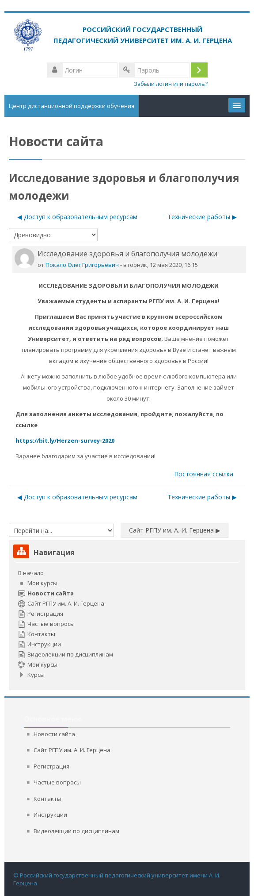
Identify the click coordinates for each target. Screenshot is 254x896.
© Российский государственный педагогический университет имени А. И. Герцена (116, 879)
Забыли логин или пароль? (171, 84)
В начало (31, 573)
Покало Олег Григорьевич (82, 265)
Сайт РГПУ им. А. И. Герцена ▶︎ (174, 530)
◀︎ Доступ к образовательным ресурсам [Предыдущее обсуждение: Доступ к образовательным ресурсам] (77, 216)
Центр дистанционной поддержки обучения (71, 106)
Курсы (36, 675)
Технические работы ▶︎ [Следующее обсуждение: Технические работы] (202, 216)
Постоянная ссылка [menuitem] (203, 474)
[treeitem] (127, 623)
